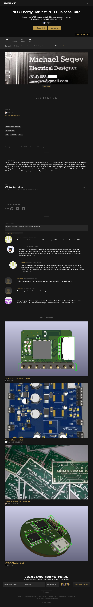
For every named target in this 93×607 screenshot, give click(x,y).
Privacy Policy (62, 596)
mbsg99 (9, 380)
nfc (7, 134)
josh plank (19, 237)
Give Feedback (42, 596)
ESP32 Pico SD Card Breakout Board (17, 378)
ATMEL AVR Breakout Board (14, 563)
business (13, 134)
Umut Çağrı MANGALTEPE (15, 442)
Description (8, 46)
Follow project (40, 28)
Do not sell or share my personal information (46, 599)
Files (23, 46)
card (20, 134)
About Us (20, 596)
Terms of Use (52, 596)
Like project (54, 28)
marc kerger (20, 278)
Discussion (59, 46)
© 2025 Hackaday (46, 602)
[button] (87, 3)
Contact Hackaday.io (30, 596)
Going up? (46, 592)
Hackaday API (72, 596)
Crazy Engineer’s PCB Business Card (17, 501)
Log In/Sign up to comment (14, 233)
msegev (46, 23)
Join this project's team (12, 115)
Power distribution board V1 (14, 440)
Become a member (30, 580)
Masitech (19, 298)
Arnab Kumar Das (12, 503)
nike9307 (19, 288)
